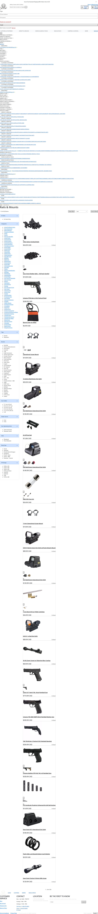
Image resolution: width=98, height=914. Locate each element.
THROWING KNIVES (49, 151)
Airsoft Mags (7, 276)
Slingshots (6, 307)
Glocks (5, 335)
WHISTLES (13, 203)
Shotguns (6, 453)
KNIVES (24, 892)
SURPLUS (13, 194)
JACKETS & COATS (4, 70)
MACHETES (2, 158)
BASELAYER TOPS (4, 83)
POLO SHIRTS (13, 64)
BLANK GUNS (33, 144)
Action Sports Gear (8, 354)
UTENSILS (11, 178)
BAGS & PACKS (57, 31)
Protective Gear (8, 297)
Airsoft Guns (7, 238)
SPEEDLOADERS (22, 126)
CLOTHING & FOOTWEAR (6, 31)
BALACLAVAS (12, 76)
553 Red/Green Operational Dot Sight (34, 580)
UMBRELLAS (29, 203)
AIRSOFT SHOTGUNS (39, 113)
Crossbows (7, 306)
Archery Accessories (9, 310)
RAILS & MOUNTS (15, 132)
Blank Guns (7, 320)
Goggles (6, 301)
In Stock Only (7, 219)
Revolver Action (8, 431)
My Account (3, 903)
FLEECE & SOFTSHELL (13, 70)
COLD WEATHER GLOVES (18, 79)
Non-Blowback (7, 441)
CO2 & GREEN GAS (10, 123)
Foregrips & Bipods (9, 232)
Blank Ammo (7, 326)
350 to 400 (6, 467)
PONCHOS (28, 70)
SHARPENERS (3, 168)
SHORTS (8, 67)
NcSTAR (6, 345)
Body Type (3, 445)
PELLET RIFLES (3, 117)
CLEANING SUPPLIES (10, 135)
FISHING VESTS (21, 86)
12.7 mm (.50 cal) (8, 409)
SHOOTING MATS (30, 135)
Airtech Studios (7, 370)
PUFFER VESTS (14, 86)
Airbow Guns (7, 309)
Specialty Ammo (8, 321)
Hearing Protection (9, 300)
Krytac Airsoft (7, 385)
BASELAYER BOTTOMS (13, 83)
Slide (2, 435)
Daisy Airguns (7, 374)
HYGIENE (2, 178)
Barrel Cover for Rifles (29, 322)
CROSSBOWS (3, 141)
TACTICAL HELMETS (69, 197)
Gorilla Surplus (23, 913)
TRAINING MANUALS (45, 197)
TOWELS (56, 178)
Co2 (5, 420)
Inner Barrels (7, 284)
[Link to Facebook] (66, 893)
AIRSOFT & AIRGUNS (24, 31)
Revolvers (6, 337)
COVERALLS (3, 194)
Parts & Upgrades (8, 236)
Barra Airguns (7, 357)
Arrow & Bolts (7, 324)
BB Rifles (6, 258)
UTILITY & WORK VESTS (5, 86)
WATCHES (17, 203)
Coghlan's (6, 373)
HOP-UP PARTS (3, 129)
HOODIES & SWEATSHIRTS (42, 64)
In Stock (3, 215)
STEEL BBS (21, 123)
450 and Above (7, 471)
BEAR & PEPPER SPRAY (5, 181)
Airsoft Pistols (7, 239)
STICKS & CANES (30, 164)
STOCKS (30, 132)
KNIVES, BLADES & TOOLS (41, 31)
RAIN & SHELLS (22, 70)
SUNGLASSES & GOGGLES (6, 197)
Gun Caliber (4, 401)
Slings (5, 233)
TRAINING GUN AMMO (13, 144)
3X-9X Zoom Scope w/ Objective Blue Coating (36, 660)
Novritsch (6, 361)
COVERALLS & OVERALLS (16, 67)
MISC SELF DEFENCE (46, 164)
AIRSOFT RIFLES (4, 113)
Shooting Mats (7, 295)
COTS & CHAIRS (17, 178)
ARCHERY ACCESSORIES (25, 141)
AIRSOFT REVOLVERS (49, 113)
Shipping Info (3, 906)
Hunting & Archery (8, 304)
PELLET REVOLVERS (19, 117)
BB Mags (6, 272)
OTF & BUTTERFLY (58, 151)
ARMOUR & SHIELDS (5, 164)
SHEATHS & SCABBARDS (12, 168)
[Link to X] (75, 893)
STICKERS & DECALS (9, 200)
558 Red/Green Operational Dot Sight (34, 467)
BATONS (2, 161)
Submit (83, 902)
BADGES (2, 200)
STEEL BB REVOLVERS (22, 120)
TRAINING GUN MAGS (24, 144)
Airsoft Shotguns (8, 242)
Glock (5, 379)
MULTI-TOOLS (65, 151)
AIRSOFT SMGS (19, 113)
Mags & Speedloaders (9, 270)
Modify (6, 390)
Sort (78, 211)
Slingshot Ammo (8, 327)
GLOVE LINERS (27, 79)
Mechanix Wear (8, 388)
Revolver (6, 450)
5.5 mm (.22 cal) (8, 407)
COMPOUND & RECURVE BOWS (38, 141)
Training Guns (7, 315)
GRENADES (2, 147)
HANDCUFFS (28, 161)
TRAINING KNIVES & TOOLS (33, 154)
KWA (5, 382)
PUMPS (59, 178)
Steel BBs (6, 267)
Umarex (6, 350)
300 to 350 (6, 466)
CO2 (5, 421)
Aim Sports (6, 348)
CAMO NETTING (31, 197)
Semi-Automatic (8, 429)
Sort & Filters (94, 211)
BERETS (37, 76)
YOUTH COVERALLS (19, 89)
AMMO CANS (18, 135)
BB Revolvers (7, 261)
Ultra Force (6, 394)
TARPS (1, 185)
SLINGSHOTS (9, 141)
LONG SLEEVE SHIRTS (21, 64)
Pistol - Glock (7, 455)
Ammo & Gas (7, 263)
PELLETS (17, 123)
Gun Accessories (8, 229)
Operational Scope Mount (31, 354)
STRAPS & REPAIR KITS (34, 181)
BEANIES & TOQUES (20, 76)
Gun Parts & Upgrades (9, 278)
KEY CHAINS (3, 203)
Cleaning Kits (7, 290)
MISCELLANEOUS (36, 203)
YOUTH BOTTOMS (10, 89)
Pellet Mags (7, 273)
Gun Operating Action (6, 426)
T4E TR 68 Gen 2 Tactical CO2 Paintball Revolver (37, 741)
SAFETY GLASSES (26, 138)
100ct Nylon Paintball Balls (31, 242)
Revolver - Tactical (8, 458)
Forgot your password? (5, 22)
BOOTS (1, 73)
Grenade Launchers (9, 246)
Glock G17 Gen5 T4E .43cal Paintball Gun (35, 692)
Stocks (6, 235)
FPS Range (3, 462)
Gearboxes (7, 283)
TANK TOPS (7, 64)
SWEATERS (50, 64)
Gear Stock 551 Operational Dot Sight (34, 829)
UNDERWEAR (22, 83)
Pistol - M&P (7, 456)
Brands (3, 342)
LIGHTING (71, 178)
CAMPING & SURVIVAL (73, 31)
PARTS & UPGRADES (36, 132)
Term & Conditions (4, 913)
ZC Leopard (7, 367)
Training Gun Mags (9, 318)
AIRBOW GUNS (16, 141)
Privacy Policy (13, 913)
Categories (4, 224)
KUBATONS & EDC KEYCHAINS (18, 161)
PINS (31, 200)
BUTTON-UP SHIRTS (31, 64)
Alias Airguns (7, 371)
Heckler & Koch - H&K (9, 381)
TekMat (6, 393)
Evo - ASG (6, 377)
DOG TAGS (24, 200)
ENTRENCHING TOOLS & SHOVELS (18, 154)
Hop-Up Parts (7, 280)
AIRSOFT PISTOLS (12, 113)
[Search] (17, 7)
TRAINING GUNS (4, 144)
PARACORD (5, 185)
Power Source (4, 416)
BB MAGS (9, 126)
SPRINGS (27, 129)
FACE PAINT (37, 197)
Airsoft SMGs (7, 249)
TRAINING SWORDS (21, 158)
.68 (5, 412)
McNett (6, 387)
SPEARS (28, 158)
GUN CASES (3, 135)
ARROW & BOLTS (9, 147)
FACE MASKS (8, 138)
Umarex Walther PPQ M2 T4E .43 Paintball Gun (37, 773)
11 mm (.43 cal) (8, 404)
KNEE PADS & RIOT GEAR (59, 197)
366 (5, 475)
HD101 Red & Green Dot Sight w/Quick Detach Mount (39, 548)
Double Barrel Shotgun (9, 452)
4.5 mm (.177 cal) (8, 406)
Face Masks (7, 298)
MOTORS (9, 129)
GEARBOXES (14, 129)
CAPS (1, 76)
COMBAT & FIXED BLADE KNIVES (25, 151)
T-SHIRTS (2, 64)
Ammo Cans (7, 292)
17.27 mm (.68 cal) (8, 410)
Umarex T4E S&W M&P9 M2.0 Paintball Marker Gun (38, 717)
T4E (5, 351)
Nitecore (6, 391)
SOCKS (8, 73)
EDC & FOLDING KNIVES (39, 151)
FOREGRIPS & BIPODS (5, 132)
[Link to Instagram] (69, 893)
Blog (1, 901)
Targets (6, 293)
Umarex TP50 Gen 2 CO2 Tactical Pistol (34, 298)
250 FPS (6, 472)
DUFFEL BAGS (43, 171)
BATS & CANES (7, 161)
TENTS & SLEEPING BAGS (28, 185)
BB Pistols (6, 259)
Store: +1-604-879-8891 (22, 908)
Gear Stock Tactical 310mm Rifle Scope (34, 878)
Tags (2, 332)
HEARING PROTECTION (16, 138)
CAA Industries (7, 359)
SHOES (5, 73)
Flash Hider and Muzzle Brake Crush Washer (36, 854)
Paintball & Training (9, 314)
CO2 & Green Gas (8, 266)
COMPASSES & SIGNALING (46, 181)
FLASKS (21, 203)
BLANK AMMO (16, 147)
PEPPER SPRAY (23, 164)
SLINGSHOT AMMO (24, 147)
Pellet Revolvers (8, 255)
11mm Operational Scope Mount (33, 523)
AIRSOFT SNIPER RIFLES (28, 113)
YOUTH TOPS (3, 89)
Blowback (6, 439)
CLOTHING (16, 892)
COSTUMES (8, 194)
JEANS (4, 67)
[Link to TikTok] (72, 893)
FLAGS (28, 200)
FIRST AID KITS (11, 185)
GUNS (9, 892)
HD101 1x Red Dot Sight (30, 636)
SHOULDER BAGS (36, 171)
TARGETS (24, 135)
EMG (5, 376)
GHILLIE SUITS (18, 185)
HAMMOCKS (24, 178)
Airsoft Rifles (7, 247)
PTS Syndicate (7, 365)
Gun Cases (6, 289)
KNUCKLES (33, 161)
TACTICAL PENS (38, 164)
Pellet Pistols (7, 253)
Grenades (6, 323)
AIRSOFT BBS (3, 123)
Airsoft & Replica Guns (9, 227)
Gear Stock (6, 362)
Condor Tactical (8, 356)
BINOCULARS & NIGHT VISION (19, 197)
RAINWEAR (26, 181)
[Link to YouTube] (62, 893)
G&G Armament (8, 353)
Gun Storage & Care (9, 287)
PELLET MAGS (15, 126)
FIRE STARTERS (20, 181)
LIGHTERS (8, 203)
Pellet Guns (7, 250)
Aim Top (6, 368)
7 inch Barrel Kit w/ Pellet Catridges (34, 612)
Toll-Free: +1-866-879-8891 (22, 906)
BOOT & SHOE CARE (14, 73)
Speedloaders (7, 275)
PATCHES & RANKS (18, 200)
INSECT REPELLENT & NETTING (34, 178)
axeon (5, 396)
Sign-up (13, 28)
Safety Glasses (7, 303)
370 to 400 (6, 477)
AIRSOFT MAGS (3, 126)
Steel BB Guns (7, 256)
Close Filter (71, 211)
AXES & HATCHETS (73, 151)
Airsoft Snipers (7, 241)
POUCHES (14, 171)
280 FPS (6, 474)
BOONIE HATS (6, 76)
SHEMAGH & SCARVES (30, 76)
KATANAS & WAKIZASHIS (11, 158)
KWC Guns (6, 384)
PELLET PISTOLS (10, 117)
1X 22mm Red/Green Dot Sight (32, 379)
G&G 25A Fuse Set (28, 499)
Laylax (5, 364)
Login (49, 25)
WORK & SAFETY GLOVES (6, 79)
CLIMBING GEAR (65, 178)
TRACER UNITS (44, 132)
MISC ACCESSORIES (22, 168)
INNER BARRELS (21, 129)
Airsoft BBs (7, 264)
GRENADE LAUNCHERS (59, 113)
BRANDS (96, 31)
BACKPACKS (20, 171)
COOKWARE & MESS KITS (48, 178)
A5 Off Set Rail (27, 435)
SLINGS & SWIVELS (23, 132)
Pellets (6, 269)
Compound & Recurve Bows (11, 312)
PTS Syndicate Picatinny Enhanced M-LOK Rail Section (39, 805)
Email (18, 910)
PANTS (1, 67)
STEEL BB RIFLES (4, 120)
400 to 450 (6, 469)
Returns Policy (3, 908)
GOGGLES (2, 138)
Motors (6, 281)
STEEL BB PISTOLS (12, 120)
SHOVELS (6, 178)
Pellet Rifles (7, 252)
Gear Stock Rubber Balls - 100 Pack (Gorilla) (36, 274)
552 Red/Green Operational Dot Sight (34, 411)
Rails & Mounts (8, 230)
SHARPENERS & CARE (5, 154)
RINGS (25, 203)
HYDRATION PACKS (27, 171)
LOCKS (51, 197)
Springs (6, 286)
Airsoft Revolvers (8, 244)
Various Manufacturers (9, 347)
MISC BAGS (49, 171)
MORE (86, 31)
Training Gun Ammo (9, 317)
